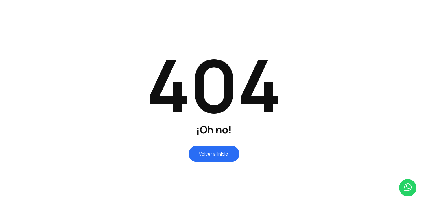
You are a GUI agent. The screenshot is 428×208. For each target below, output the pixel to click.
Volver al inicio (214, 154)
